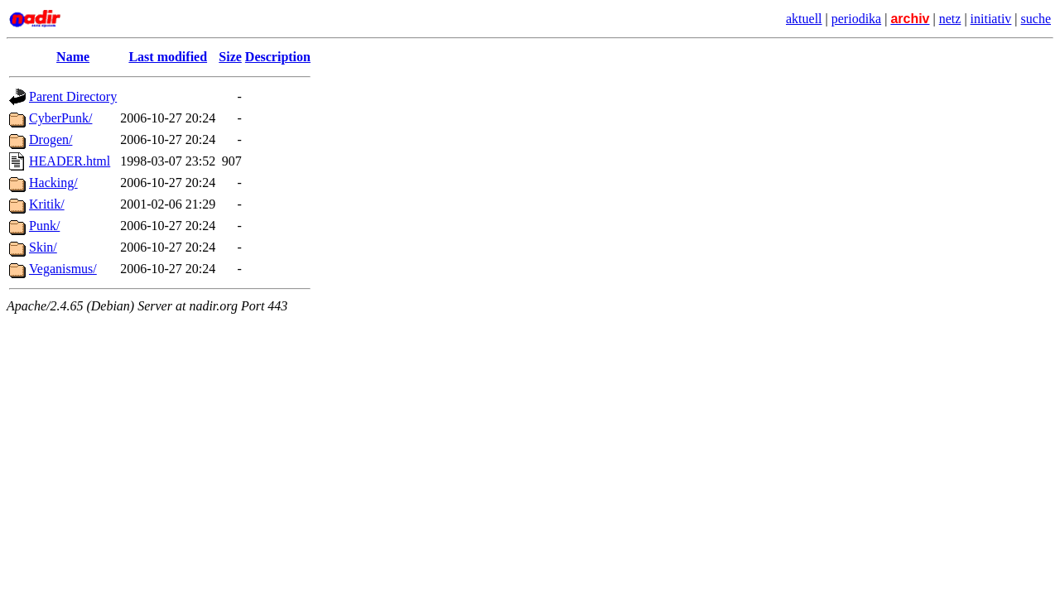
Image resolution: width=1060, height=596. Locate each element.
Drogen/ (50, 139)
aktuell (804, 19)
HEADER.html (69, 161)
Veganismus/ (63, 269)
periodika (856, 19)
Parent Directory (73, 96)
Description (278, 57)
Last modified (167, 57)
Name (72, 57)
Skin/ (43, 247)
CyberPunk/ (60, 118)
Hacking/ (53, 182)
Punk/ (44, 226)
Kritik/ (47, 204)
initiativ (991, 19)
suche (1036, 19)
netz (950, 19)
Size (230, 57)
